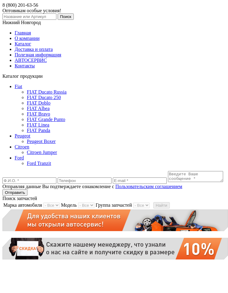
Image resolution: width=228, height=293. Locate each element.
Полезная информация (38, 54)
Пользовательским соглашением (148, 194)
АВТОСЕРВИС (31, 60)
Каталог (23, 43)
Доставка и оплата (34, 49)
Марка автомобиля (22, 212)
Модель (69, 212)
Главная (23, 32)
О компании (27, 38)
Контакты (25, 65)
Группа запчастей (114, 212)
